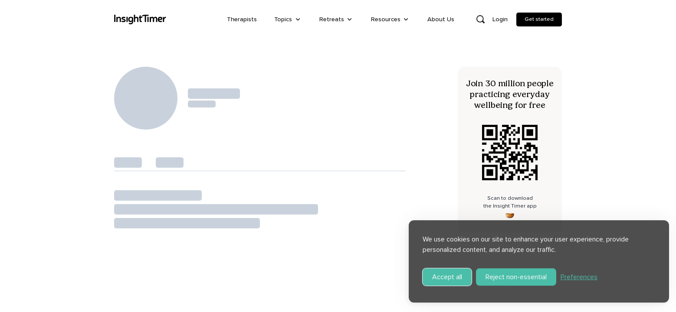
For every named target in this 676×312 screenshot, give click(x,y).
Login (500, 19)
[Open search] (480, 19)
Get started (539, 19)
